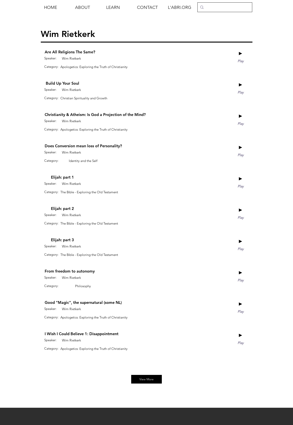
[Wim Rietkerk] (71, 58)
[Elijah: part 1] (62, 177)
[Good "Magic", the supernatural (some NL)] (83, 302)
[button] (87, 7)
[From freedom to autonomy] (69, 271)
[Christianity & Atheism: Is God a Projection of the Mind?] (95, 114)
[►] (240, 53)
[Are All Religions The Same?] (70, 52)
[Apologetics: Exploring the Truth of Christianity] (94, 66)
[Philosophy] (83, 286)
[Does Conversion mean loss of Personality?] (83, 146)
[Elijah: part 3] (62, 240)
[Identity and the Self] (83, 160)
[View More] (146, 379)
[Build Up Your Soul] (62, 83)
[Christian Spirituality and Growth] (84, 98)
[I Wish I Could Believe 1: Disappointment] (81, 334)
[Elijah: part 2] (62, 208)
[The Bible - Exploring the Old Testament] (89, 192)
